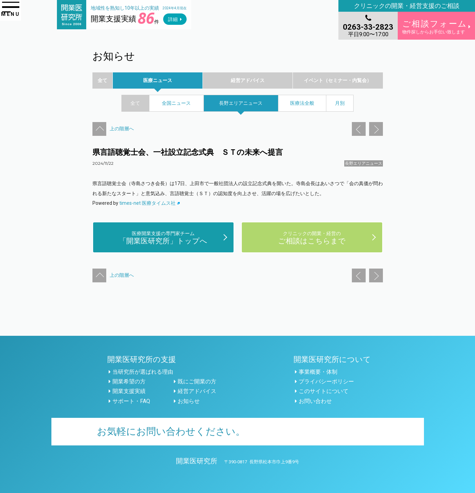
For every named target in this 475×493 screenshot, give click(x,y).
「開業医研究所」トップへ (163, 237)
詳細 (173, 19)
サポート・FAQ (131, 401)
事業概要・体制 (318, 372)
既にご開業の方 (197, 381)
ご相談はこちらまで (312, 237)
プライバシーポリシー (326, 381)
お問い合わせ (315, 401)
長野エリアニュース (363, 163)
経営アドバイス (197, 391)
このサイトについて (323, 391)
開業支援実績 (129, 391)
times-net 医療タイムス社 (149, 203)
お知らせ (189, 401)
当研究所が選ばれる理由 (142, 372)
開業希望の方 (129, 381)
